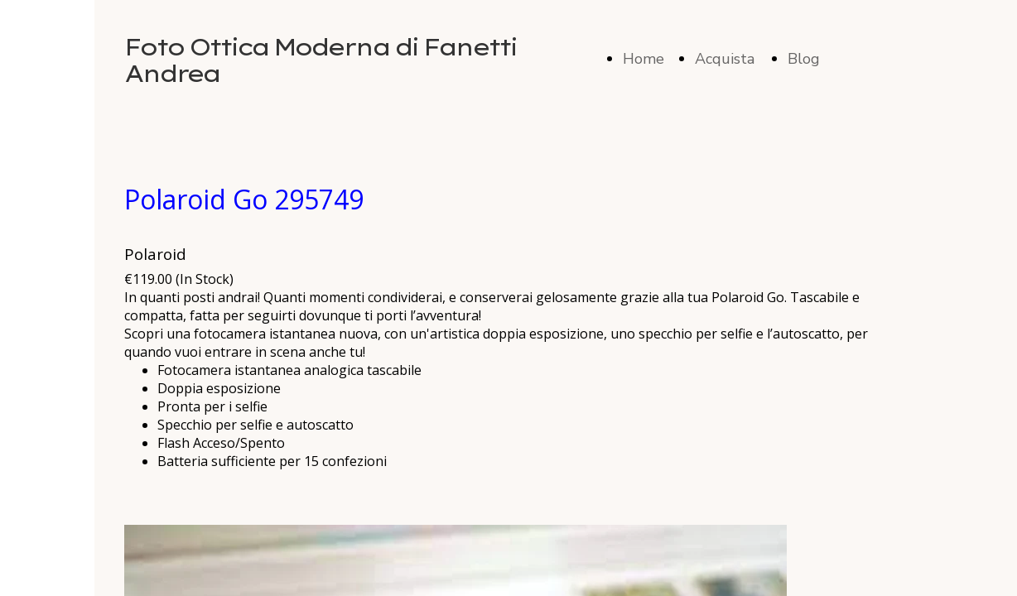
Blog (804, 59)
